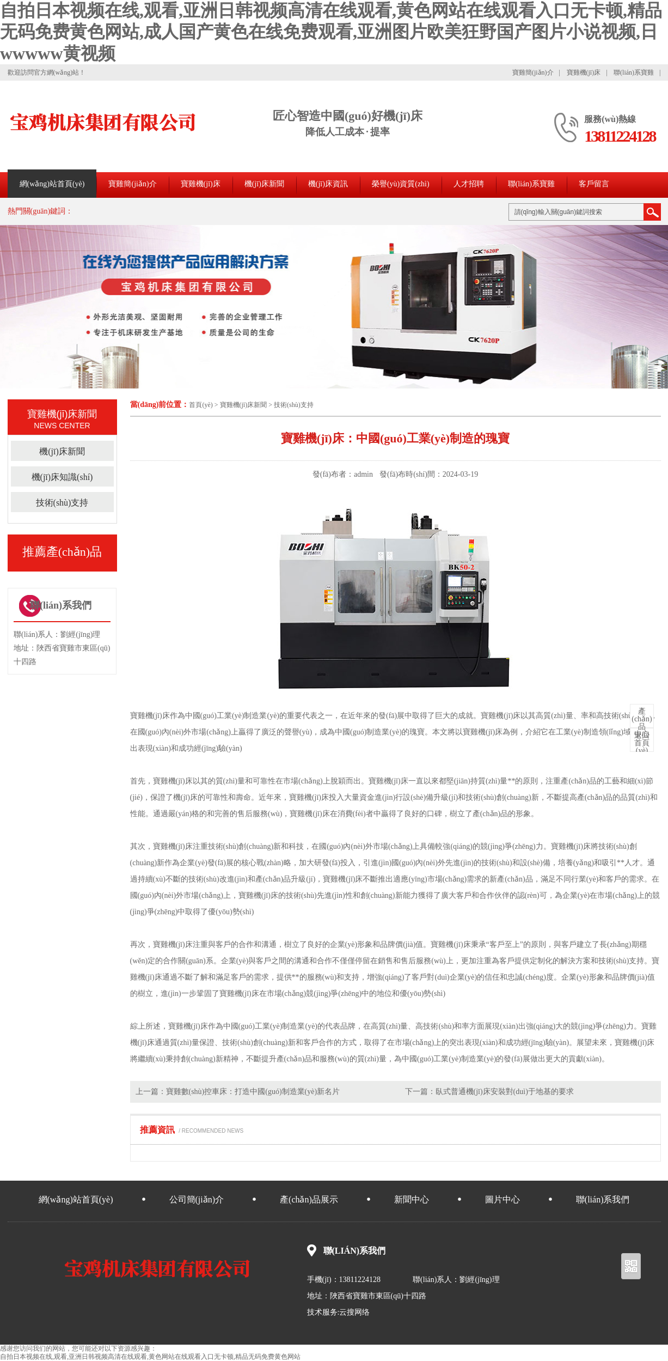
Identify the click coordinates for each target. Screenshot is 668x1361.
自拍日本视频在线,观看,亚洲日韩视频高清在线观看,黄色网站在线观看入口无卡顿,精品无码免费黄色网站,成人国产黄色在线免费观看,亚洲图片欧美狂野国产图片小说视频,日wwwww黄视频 (331, 32)
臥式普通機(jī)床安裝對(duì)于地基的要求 (505, 1091)
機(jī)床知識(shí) (62, 477)
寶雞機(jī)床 (584, 72)
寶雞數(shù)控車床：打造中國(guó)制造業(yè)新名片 (253, 1091)
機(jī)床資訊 (328, 184)
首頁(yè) (200, 405)
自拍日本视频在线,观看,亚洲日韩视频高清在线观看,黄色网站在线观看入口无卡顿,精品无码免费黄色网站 (150, 1356)
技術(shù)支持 (294, 405)
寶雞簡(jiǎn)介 (533, 72)
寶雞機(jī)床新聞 (243, 405)
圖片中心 (502, 1199)
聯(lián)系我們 (603, 1199)
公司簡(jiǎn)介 (196, 1199)
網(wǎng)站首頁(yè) (52, 184)
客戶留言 (594, 184)
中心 (641, 723)
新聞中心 (411, 1199)
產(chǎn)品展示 (309, 1199)
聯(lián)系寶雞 (634, 72)
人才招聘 (468, 184)
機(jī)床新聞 (264, 184)
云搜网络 (354, 1312)
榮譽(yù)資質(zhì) (401, 184)
